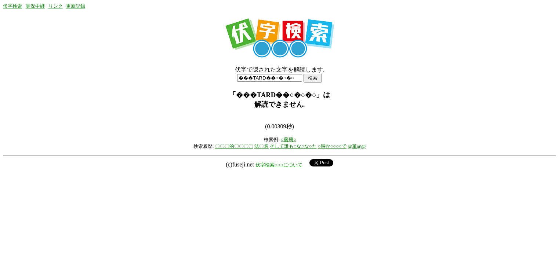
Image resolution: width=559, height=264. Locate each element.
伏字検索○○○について (278, 165)
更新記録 (75, 6)
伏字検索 (12, 6)
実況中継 (35, 6)
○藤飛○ (288, 139)
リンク (55, 6)
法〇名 (261, 146)
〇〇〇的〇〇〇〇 (234, 146)
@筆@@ (357, 146)
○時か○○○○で (332, 146)
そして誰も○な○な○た (293, 146)
